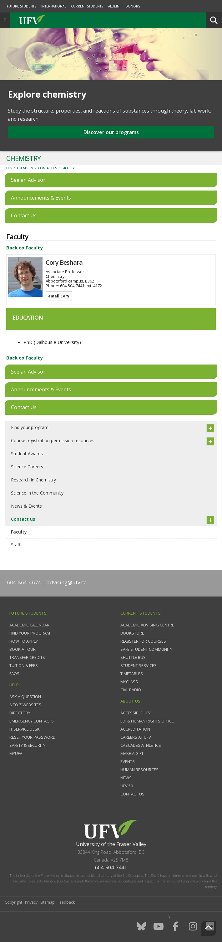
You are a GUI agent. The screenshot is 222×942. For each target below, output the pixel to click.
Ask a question (25, 696)
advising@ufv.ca (67, 582)
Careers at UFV (135, 737)
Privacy (31, 902)
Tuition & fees (23, 665)
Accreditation (135, 729)
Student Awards (27, 454)
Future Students (21, 6)
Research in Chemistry (33, 480)
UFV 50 (126, 786)
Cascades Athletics (140, 745)
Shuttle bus (133, 657)
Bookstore (132, 633)
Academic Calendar (29, 625)
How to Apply (23, 641)
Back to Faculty (24, 247)
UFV (9, 168)
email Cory (58, 296)
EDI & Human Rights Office (147, 721)
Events (127, 761)
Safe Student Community (146, 649)
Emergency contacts (31, 721)
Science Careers (27, 467)
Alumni (114, 6)
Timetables (131, 673)
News (126, 777)
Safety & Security (27, 745)
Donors (132, 6)
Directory (19, 713)
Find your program (29, 427)
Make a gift (132, 753)
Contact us (47, 168)
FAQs (14, 673)
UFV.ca (56, 20)
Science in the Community (37, 493)
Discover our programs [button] (111, 132)
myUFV (15, 753)
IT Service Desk (24, 729)
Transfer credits (27, 657)
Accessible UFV (135, 713)
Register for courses (143, 641)
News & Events (26, 506)
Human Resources (139, 769)
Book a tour (22, 649)
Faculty (68, 168)
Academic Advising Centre (147, 625)
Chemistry (25, 168)
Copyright (13, 902)
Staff (15, 545)
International (53, 6)
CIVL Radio (130, 690)
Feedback (66, 902)
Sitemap (47, 902)
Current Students (87, 6)
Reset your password (32, 737)
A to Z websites (25, 705)
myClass (129, 681)
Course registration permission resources (52, 440)
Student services (138, 665)
